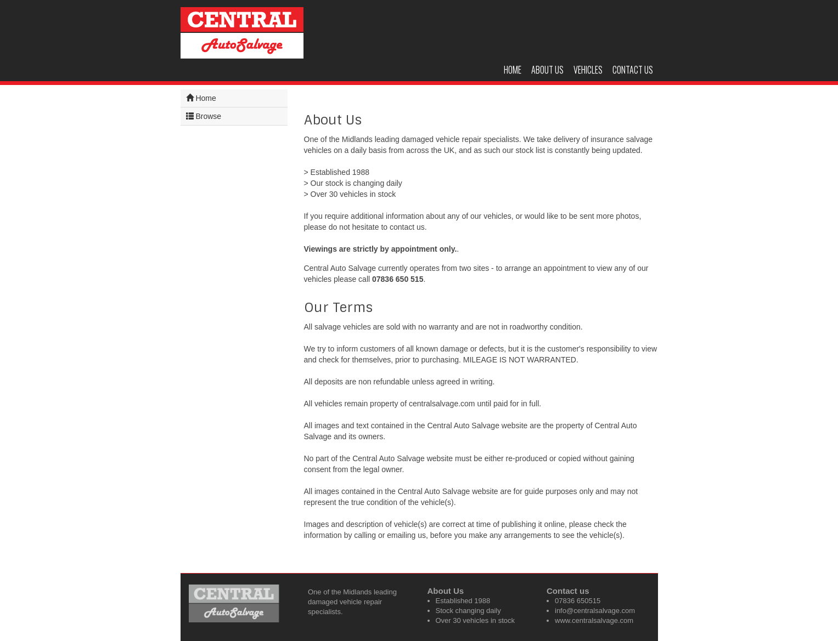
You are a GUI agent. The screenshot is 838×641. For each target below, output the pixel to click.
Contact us (632, 69)
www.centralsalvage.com (594, 620)
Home (512, 69)
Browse (204, 116)
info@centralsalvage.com (595, 610)
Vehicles (588, 69)
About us (547, 69)
